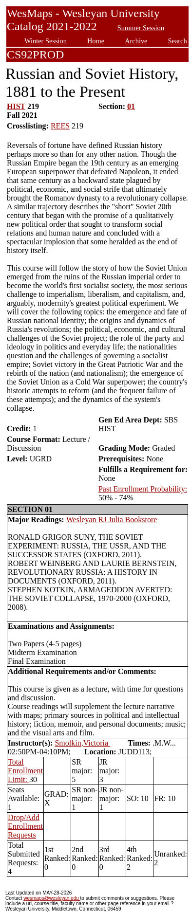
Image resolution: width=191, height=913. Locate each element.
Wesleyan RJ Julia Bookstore (111, 519)
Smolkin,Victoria (82, 743)
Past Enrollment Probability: (142, 489)
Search (177, 41)
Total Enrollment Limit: (25, 771)
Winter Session (45, 41)
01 (131, 106)
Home (95, 41)
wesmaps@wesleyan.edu (51, 898)
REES (60, 126)
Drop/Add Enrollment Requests (25, 826)
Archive (136, 41)
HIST (16, 106)
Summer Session (140, 28)
